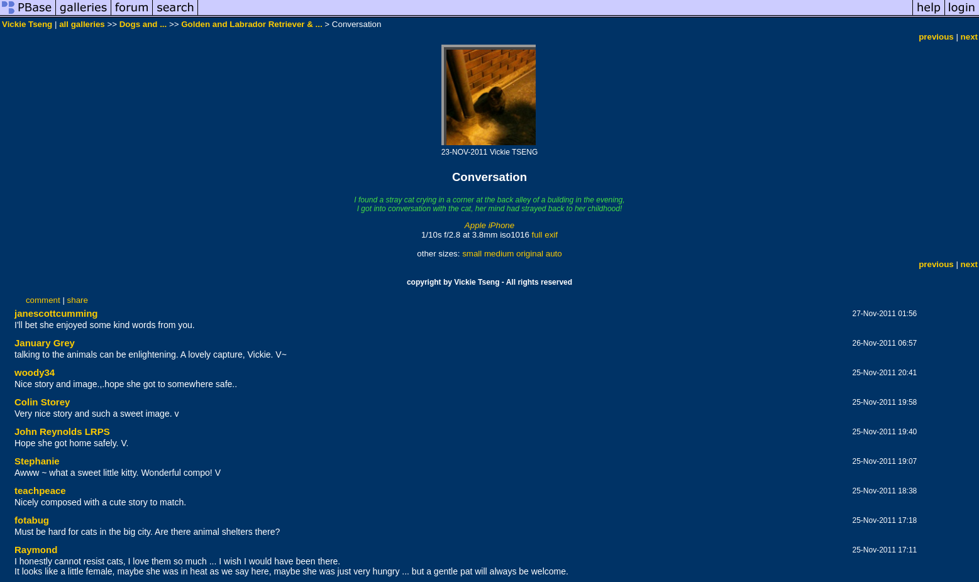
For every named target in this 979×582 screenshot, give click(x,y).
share (77, 300)
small (472, 253)
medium (499, 253)
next (969, 36)
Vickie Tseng (27, 24)
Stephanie (37, 461)
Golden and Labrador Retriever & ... (251, 24)
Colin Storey (42, 402)
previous (936, 36)
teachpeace (40, 490)
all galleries (82, 24)
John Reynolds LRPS (62, 431)
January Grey (44, 343)
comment (43, 300)
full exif (545, 234)
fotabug (31, 520)
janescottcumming (56, 313)
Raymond (35, 549)
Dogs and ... (143, 24)
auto (554, 253)
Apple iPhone (489, 225)
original (529, 253)
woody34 (34, 372)
